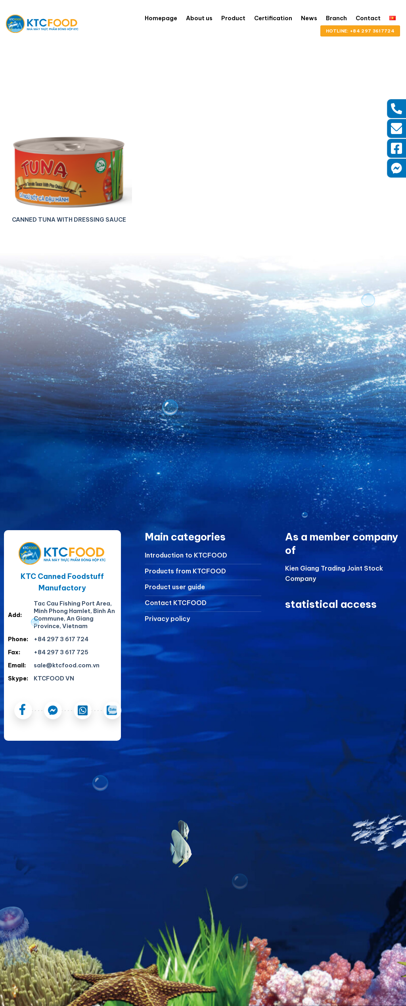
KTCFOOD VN (54, 678)
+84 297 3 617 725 (61, 652)
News (309, 18)
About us (199, 18)
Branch (336, 18)
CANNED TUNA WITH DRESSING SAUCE (69, 219)
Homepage (161, 18)
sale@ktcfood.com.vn (67, 665)
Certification (273, 18)
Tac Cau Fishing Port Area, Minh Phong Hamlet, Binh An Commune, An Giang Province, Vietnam (74, 614)
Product (233, 18)
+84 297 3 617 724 (61, 639)
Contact (368, 18)
